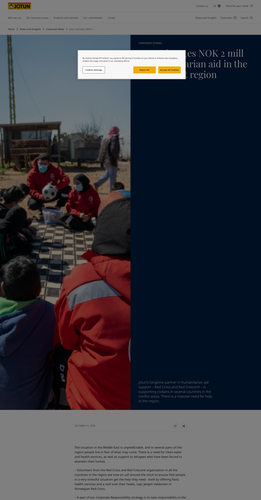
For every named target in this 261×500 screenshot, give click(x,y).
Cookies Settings (93, 70)
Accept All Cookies (169, 70)
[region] (132, 64)
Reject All (144, 70)
